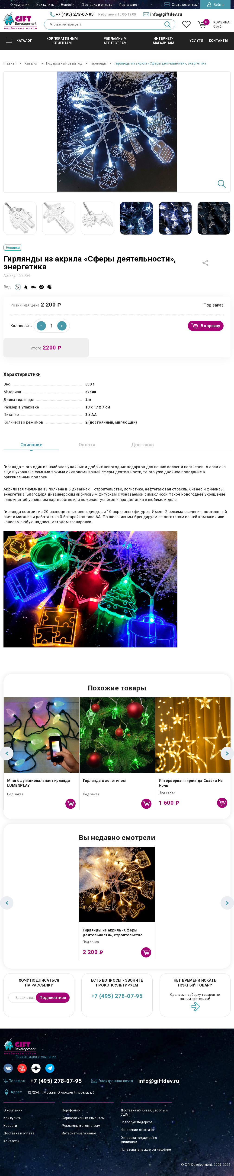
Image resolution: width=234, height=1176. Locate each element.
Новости (67, 5)
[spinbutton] (51, 325)
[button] (62, 325)
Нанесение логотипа (137, 1130)
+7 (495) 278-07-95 (117, 996)
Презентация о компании (36, 1056)
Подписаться (52, 997)
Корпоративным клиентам (83, 1118)
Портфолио (128, 5)
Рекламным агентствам (81, 1125)
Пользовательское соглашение (146, 1149)
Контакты (11, 1141)
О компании (19, 5)
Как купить (45, 5)
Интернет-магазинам (79, 1133)
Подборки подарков (137, 1122)
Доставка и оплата (96, 5)
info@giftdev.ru (158, 1081)
